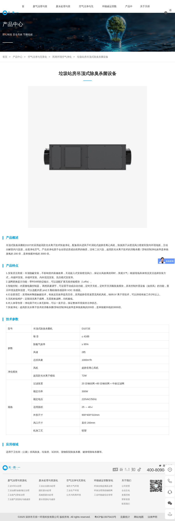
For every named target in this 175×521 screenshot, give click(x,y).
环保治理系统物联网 (103, 490)
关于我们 (126, 480)
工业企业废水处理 (47, 486)
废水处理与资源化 (63, 12)
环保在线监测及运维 (103, 486)
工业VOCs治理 (14, 486)
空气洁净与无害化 (86, 12)
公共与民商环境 (73, 495)
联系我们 (126, 504)
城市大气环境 (72, 486)
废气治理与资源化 (40, 12)
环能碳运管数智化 (109, 12)
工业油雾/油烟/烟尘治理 (18, 490)
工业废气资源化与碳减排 (19, 499)
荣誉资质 (126, 499)
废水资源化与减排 (47, 499)
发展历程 (126, 495)
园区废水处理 (45, 490)
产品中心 (128, 12)
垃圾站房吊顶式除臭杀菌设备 (92, 56)
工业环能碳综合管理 (103, 495)
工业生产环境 (72, 490)
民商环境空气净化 (62, 56)
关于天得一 (145, 12)
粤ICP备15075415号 (105, 517)
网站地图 (139, 517)
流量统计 (125, 517)
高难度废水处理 (46, 495)
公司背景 (126, 486)
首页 (23, 12)
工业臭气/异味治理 (16, 495)
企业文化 (126, 490)
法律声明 (152, 517)
